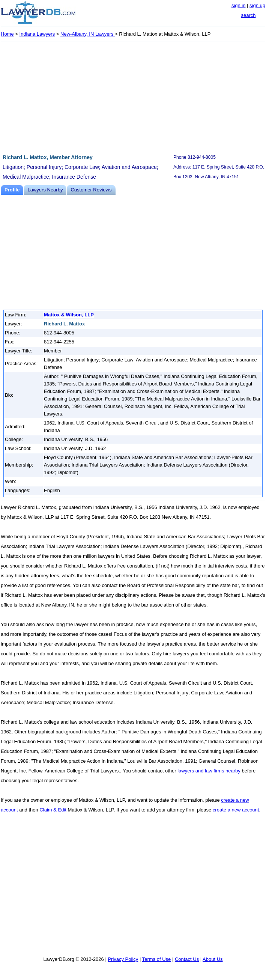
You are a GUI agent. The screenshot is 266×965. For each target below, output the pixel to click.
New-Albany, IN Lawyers (87, 34)
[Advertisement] (133, 96)
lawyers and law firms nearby (208, 771)
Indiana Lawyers (37, 34)
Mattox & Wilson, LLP (69, 315)
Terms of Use (156, 959)
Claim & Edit (52, 810)
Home (7, 34)
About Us (212, 959)
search (248, 15)
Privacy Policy (123, 959)
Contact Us (187, 959)
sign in (238, 5)
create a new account (236, 810)
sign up (257, 5)
